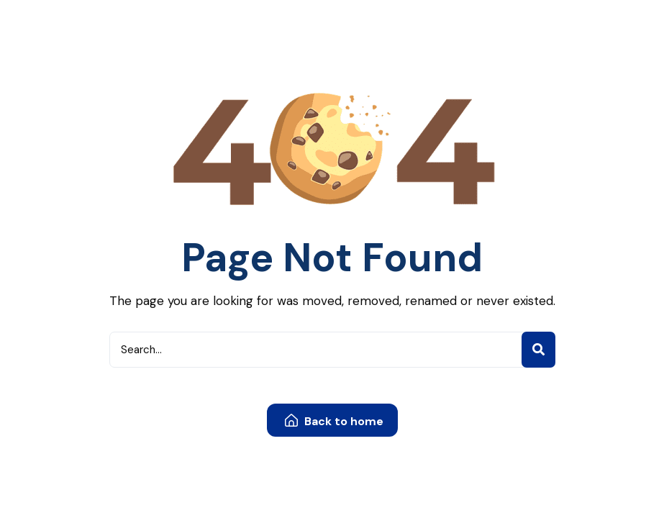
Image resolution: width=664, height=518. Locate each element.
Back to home (334, 421)
